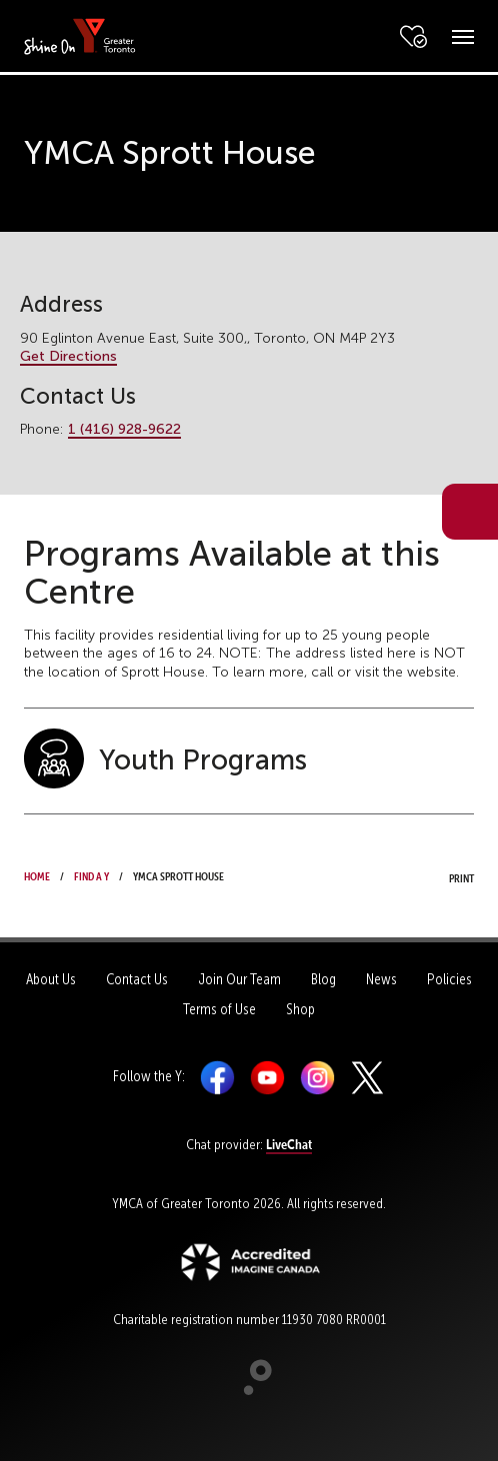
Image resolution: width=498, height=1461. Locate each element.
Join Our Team (239, 979)
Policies (449, 979)
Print (443, 876)
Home (37, 874)
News (381, 979)
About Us (51, 979)
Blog (323, 979)
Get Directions (68, 356)
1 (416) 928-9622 (124, 429)
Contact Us (137, 979)
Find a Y (91, 874)
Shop (300, 1009)
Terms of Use (219, 1009)
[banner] (80, 35)
